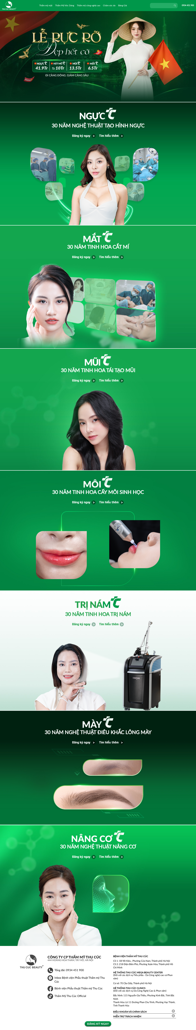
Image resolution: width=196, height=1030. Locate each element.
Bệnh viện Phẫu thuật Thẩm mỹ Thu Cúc (78, 988)
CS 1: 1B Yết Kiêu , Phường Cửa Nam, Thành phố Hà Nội (141, 961)
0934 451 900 (188, 5)
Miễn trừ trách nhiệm (127, 1016)
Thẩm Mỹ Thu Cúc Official (70, 996)
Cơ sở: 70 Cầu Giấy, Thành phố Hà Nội (132, 983)
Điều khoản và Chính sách (130, 1011)
